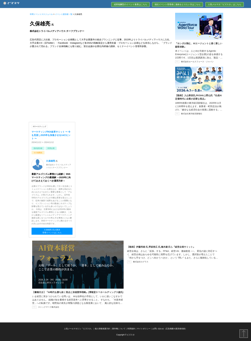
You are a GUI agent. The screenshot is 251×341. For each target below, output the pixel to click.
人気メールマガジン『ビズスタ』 (78, 329)
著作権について (118, 329)
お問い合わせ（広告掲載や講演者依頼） (169, 329)
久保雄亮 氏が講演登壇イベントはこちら (52, 231)
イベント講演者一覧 (63, 14)
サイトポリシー (143, 329)
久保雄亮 (50, 161)
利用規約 (131, 329)
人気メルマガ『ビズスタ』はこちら (224, 4)
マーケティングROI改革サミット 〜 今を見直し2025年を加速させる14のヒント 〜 (51, 135)
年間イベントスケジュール (41, 14)
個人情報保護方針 (102, 329)
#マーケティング (39, 126)
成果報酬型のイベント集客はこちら (130, 4)
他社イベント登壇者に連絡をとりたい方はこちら (177, 4)
